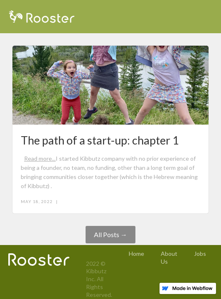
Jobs (200, 253)
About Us (169, 257)
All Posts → (110, 234)
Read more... (40, 158)
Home (136, 253)
